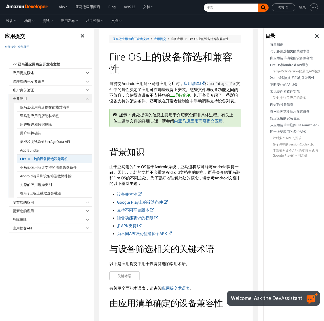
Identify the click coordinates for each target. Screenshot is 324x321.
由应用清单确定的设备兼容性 (291, 58)
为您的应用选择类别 (36, 184)
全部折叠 (10, 47)
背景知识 (276, 44)
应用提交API (52, 228)
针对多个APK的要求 (287, 138)
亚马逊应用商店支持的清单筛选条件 (48, 167)
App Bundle (29, 150)
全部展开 (23, 47)
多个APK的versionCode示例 (293, 144)
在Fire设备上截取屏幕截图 (40, 193)
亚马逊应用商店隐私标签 (39, 116)
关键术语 (124, 275)
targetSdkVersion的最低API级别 (296, 71)
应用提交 (160, 39)
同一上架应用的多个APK (288, 132)
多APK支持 (127, 225)
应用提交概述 (52, 72)
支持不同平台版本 (133, 209)
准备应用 (52, 98)
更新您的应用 (52, 210)
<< (36, 64)
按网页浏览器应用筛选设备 (290, 111)
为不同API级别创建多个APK (142, 233)
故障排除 (52, 219)
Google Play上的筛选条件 (140, 201)
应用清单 (192, 83)
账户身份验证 (52, 90)
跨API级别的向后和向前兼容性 (292, 78)
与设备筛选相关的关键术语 (290, 51)
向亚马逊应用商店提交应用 (198, 120)
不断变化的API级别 (284, 85)
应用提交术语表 (176, 287)
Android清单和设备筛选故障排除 (46, 176)
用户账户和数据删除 (36, 124)
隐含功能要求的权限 (135, 217)
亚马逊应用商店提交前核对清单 (45, 107)
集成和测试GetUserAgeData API (45, 141)
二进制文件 (180, 95)
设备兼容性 (127, 194)
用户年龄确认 (30, 133)
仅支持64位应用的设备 (289, 98)
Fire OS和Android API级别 (289, 65)
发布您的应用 (52, 202)
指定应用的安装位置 (285, 118)
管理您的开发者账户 (52, 81)
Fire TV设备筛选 (281, 104)
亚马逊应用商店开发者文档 (131, 39)
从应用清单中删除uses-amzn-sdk (294, 125)
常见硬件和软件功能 (285, 91)
